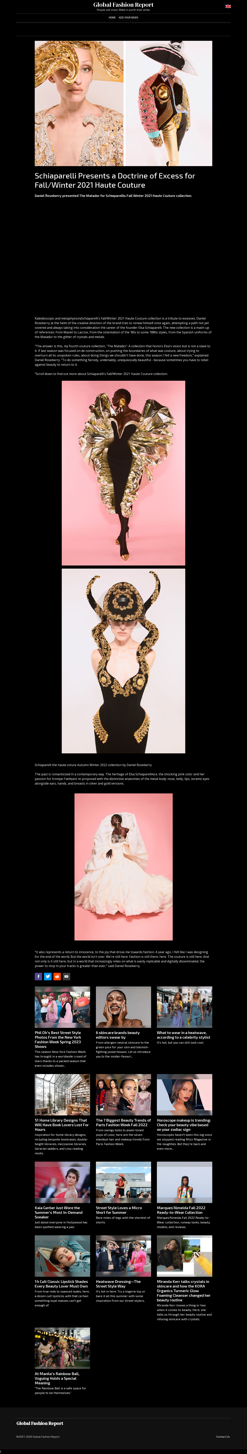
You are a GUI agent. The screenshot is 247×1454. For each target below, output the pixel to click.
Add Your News (128, 17)
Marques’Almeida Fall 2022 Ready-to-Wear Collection (181, 1210)
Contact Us (223, 1436)
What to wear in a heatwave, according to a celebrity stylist (183, 1034)
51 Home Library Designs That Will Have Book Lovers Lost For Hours (62, 1125)
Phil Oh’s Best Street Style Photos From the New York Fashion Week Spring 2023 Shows (58, 1039)
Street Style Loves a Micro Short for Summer (119, 1210)
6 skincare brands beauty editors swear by (118, 1034)
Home (112, 17)
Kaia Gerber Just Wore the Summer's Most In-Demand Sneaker (59, 1212)
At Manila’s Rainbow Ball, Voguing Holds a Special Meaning (57, 1378)
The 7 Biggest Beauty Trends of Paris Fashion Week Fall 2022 (123, 1122)
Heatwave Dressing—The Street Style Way (118, 1283)
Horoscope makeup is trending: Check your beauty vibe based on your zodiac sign (184, 1125)
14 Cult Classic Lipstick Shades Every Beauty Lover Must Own (61, 1283)
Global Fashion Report (123, 4)
